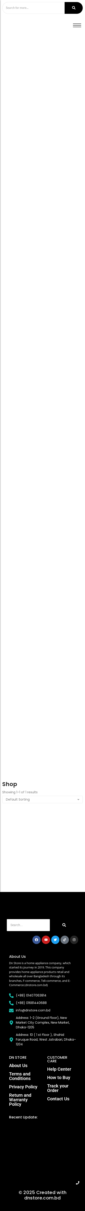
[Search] (33, 8)
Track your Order (57, 1088)
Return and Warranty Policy (20, 1099)
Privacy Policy (23, 1086)
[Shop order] (42, 799)
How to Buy (58, 1077)
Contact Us (58, 1098)
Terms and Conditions (20, 1076)
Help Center (59, 1069)
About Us (18, 1065)
